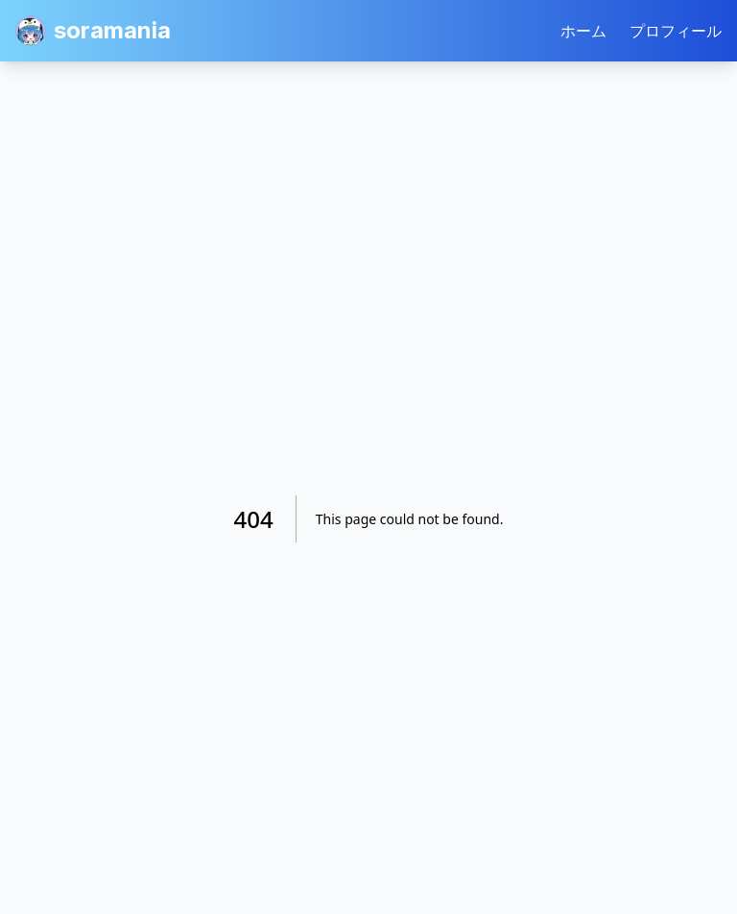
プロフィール (676, 30)
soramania (93, 30)
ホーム (583, 30)
